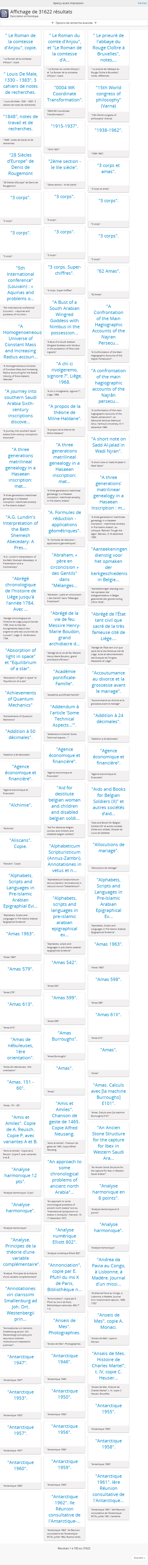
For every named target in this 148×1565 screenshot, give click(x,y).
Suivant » (139, 1558)
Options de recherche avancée (74, 23)
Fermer (142, 3)
